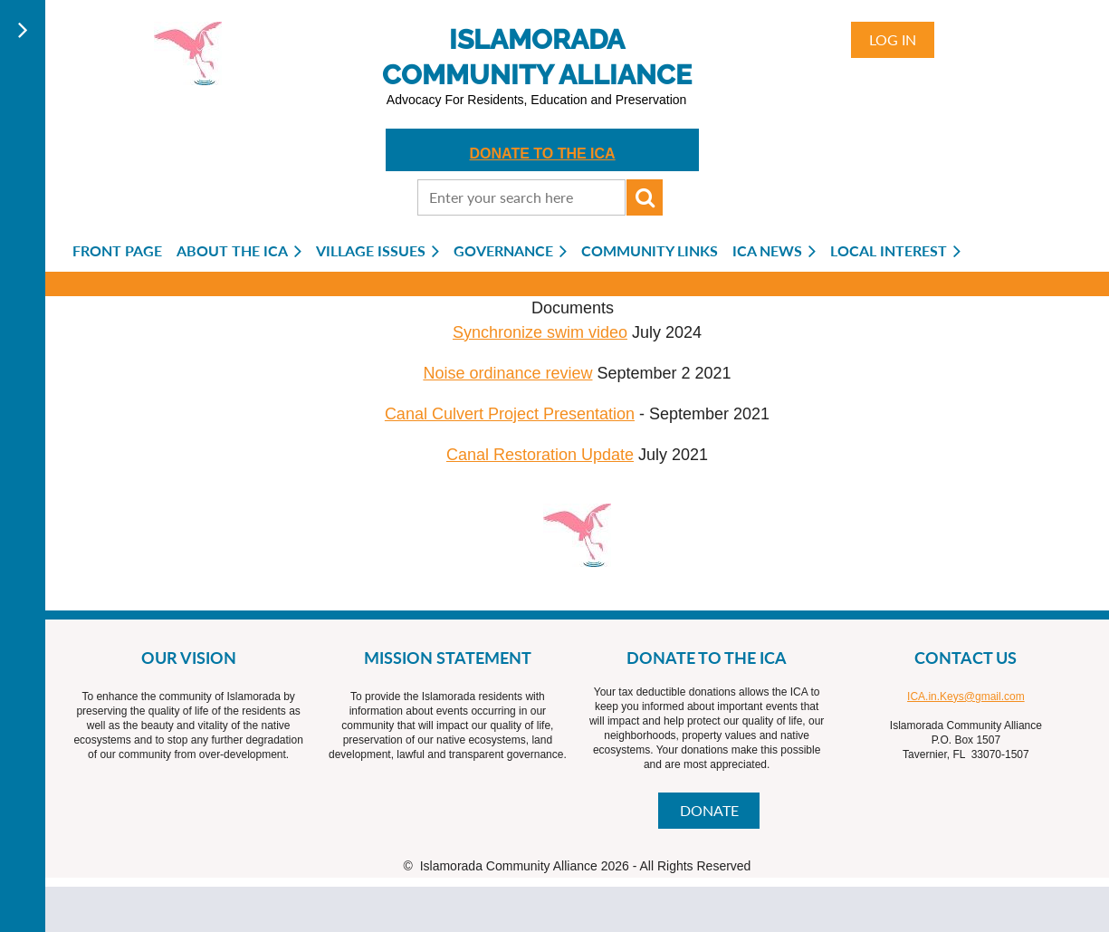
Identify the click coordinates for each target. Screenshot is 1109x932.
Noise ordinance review (507, 373)
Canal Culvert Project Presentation (510, 414)
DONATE (709, 810)
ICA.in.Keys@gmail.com (966, 696)
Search (644, 197)
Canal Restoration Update (540, 455)
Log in (892, 39)
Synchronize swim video (540, 332)
